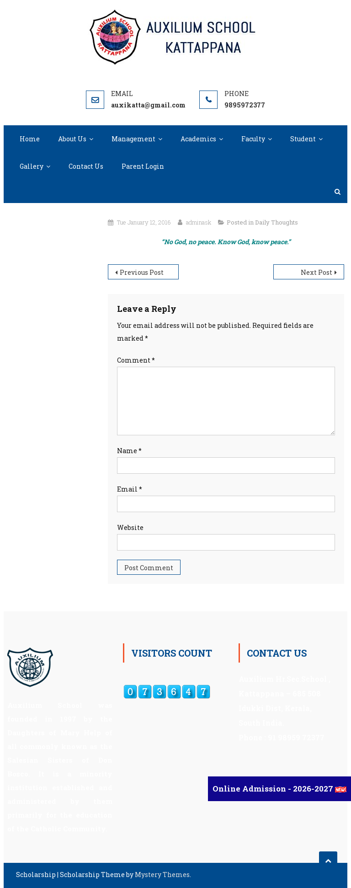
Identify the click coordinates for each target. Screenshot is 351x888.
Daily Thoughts (276, 222)
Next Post (316, 272)
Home (30, 138)
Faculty (253, 138)
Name (129, 450)
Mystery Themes (162, 874)
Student (303, 138)
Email (129, 489)
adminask (198, 222)
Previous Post (142, 272)
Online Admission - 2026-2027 (274, 788)
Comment (136, 360)
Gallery (31, 166)
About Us (72, 138)
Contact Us (86, 166)
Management (133, 138)
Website (130, 527)
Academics (198, 138)
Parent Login (143, 166)
